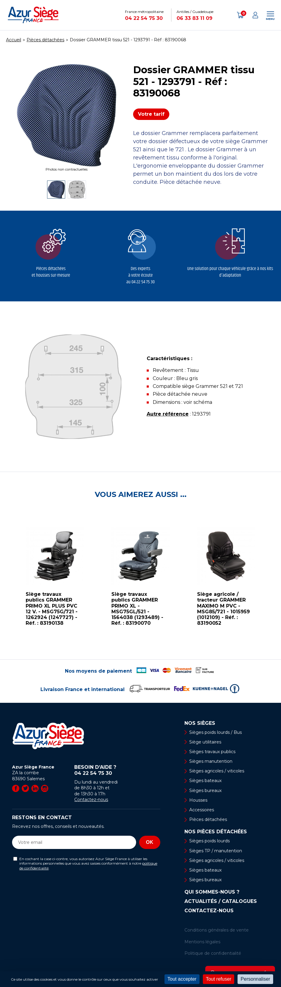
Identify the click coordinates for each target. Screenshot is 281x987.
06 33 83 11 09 (194, 18)
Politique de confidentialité (212, 953)
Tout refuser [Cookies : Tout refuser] (218, 979)
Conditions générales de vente (216, 930)
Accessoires (201, 810)
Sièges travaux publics (212, 751)
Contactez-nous (91, 799)
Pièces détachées (208, 819)
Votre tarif (151, 114)
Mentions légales (202, 942)
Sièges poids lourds (209, 841)
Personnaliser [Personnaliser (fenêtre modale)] (255, 979)
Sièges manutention (210, 761)
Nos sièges (199, 723)
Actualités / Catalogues (220, 901)
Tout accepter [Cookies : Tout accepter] (182, 979)
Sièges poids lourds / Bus (215, 732)
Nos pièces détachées (215, 831)
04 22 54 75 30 (144, 18)
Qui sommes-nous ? (211, 892)
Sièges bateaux (205, 780)
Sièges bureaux (205, 790)
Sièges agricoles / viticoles (216, 771)
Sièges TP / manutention (215, 850)
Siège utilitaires (205, 742)
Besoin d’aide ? (117, 770)
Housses (198, 800)
